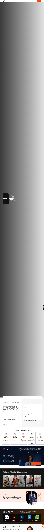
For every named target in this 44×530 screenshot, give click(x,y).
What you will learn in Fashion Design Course (30, 420)
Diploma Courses (24, 1)
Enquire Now (43, 307)
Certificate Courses (31, 1)
